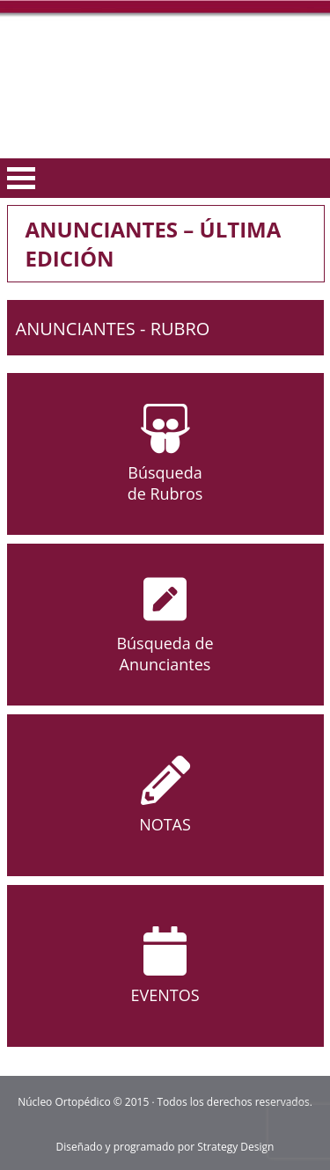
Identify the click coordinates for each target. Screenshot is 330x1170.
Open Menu (21, 178)
